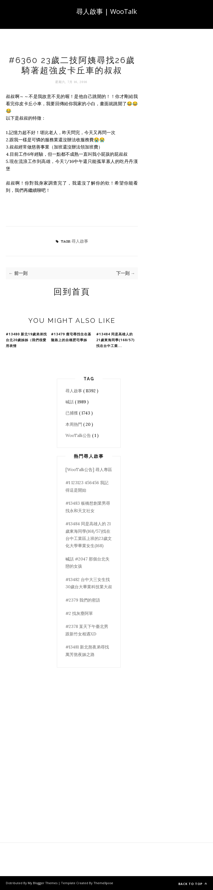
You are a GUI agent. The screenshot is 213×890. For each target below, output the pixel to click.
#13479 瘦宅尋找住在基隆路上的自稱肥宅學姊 (71, 337)
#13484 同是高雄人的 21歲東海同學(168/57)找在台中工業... (115, 340)
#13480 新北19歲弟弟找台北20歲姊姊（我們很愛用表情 (26, 340)
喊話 (70, 401)
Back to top (192, 884)
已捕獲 (72, 413)
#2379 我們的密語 (82, 600)
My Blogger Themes (43, 883)
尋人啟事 (80, 241)
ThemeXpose (103, 883)
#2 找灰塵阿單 (79, 613)
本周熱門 (74, 424)
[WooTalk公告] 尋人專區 (88, 469)
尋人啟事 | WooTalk (106, 11)
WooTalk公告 (78, 435)
